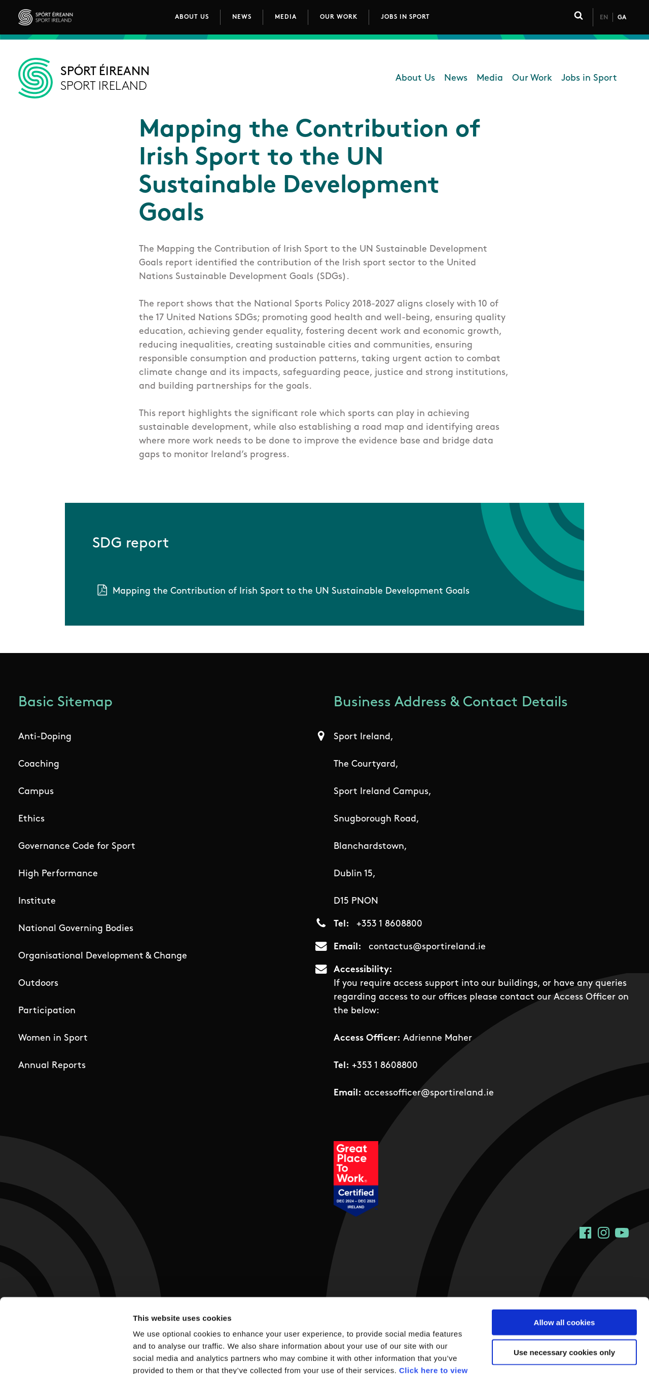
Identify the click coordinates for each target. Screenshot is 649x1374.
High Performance (58, 874)
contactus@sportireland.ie (427, 947)
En (604, 18)
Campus (36, 792)
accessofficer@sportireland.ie (429, 1093)
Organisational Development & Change (102, 956)
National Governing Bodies (75, 929)
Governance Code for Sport (76, 846)
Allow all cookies (564, 1252)
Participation (47, 1011)
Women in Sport (53, 1038)
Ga (622, 18)
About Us (192, 17)
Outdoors (38, 983)
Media (286, 17)
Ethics (31, 819)
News (241, 17)
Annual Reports (52, 1066)
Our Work (338, 17)
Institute (37, 901)
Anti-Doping (44, 737)
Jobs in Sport (405, 17)
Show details (532, 1354)
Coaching (38, 764)
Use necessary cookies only (564, 1282)
